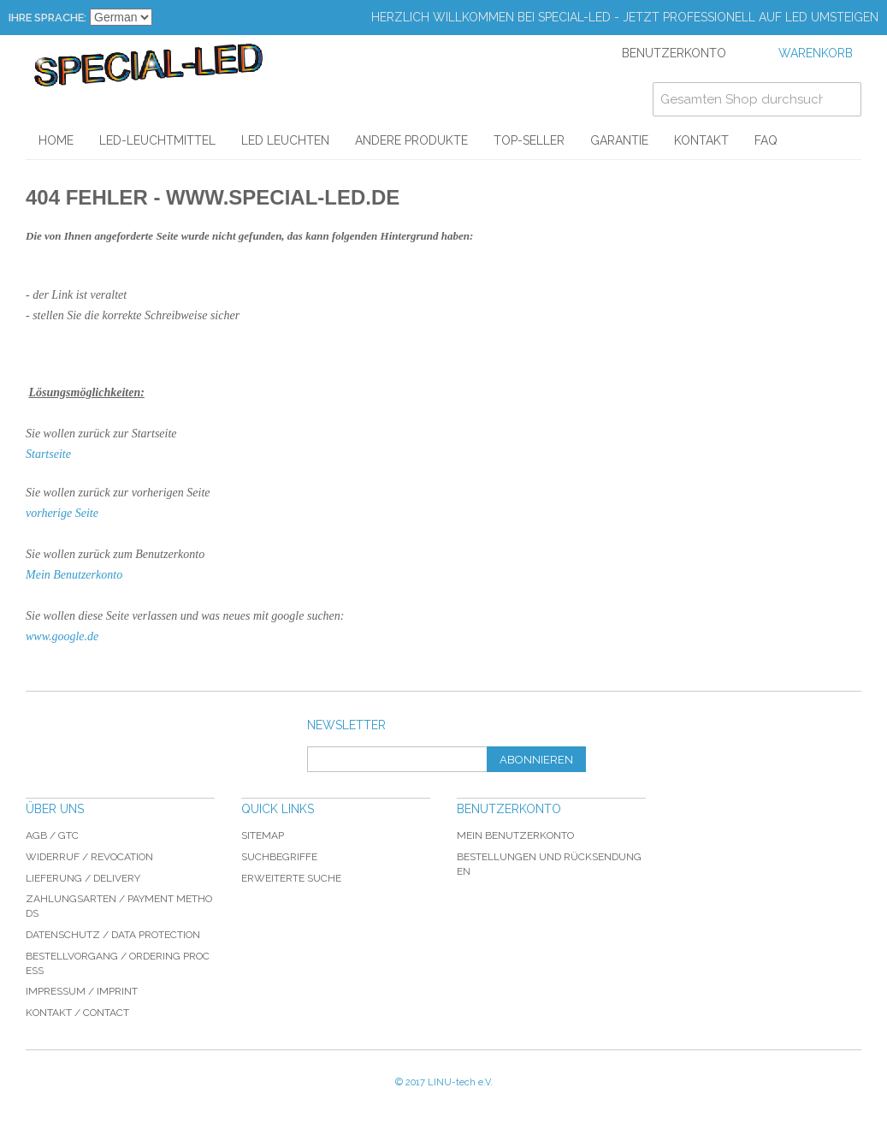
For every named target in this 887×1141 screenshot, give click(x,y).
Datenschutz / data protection (113, 935)
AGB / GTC (52, 835)
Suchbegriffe (279, 857)
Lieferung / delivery (83, 878)
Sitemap (262, 835)
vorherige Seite (62, 513)
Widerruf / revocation (89, 857)
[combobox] (757, 99)
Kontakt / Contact (77, 1013)
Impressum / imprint (82, 991)
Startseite (48, 454)
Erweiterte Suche (291, 878)
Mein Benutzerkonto (74, 574)
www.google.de (62, 636)
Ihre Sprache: (47, 17)
